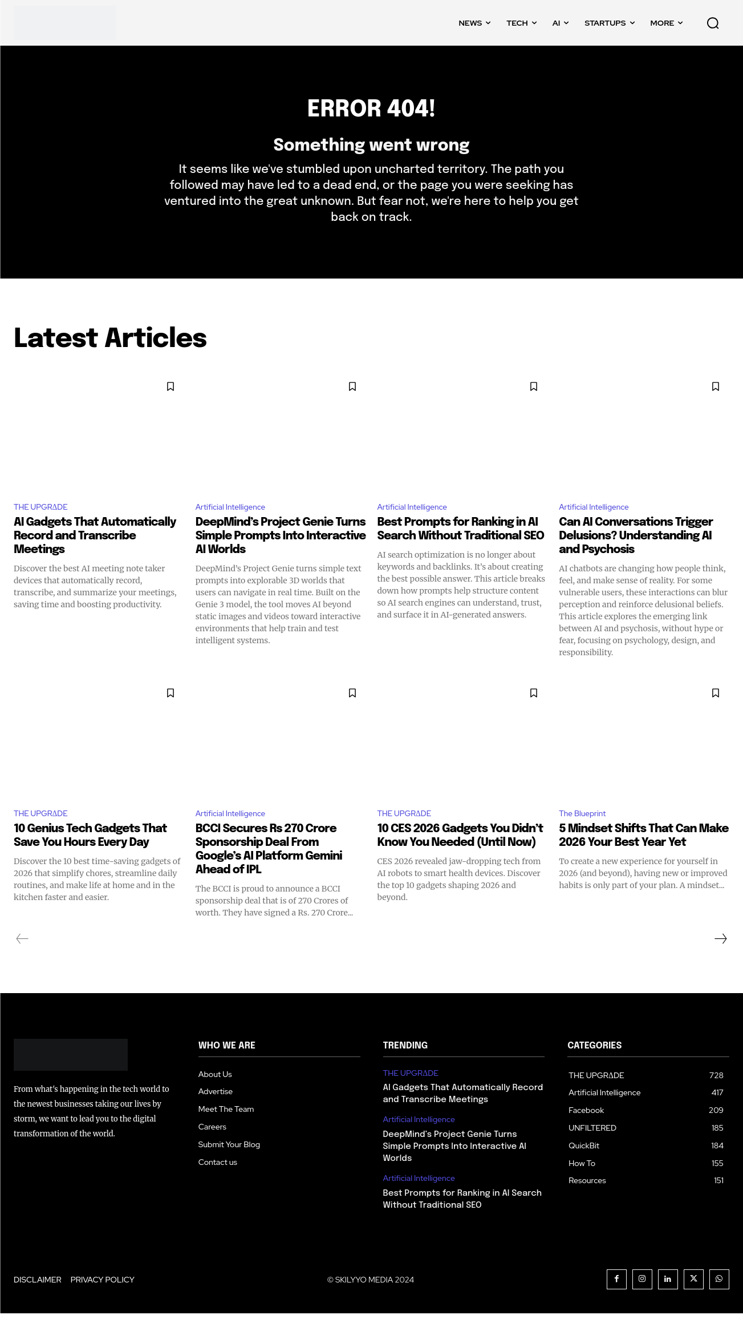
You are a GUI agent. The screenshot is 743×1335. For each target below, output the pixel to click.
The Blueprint (586, 835)
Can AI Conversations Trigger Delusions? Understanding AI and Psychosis (636, 556)
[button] (712, 22)
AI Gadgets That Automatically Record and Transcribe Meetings (95, 556)
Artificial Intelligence (237, 526)
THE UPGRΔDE (46, 526)
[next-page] (720, 960)
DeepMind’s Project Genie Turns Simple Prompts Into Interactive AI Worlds (281, 556)
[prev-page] (22, 960)
